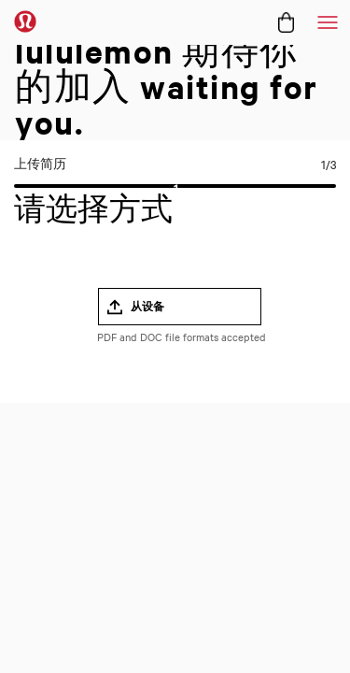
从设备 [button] (147, 306)
